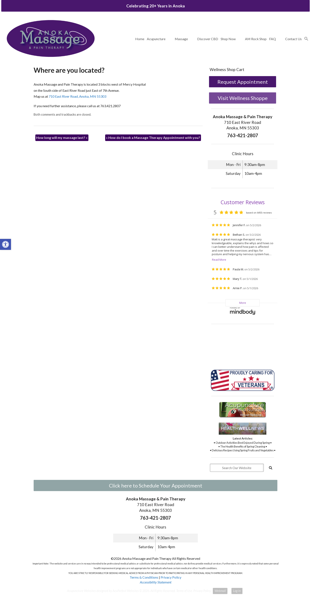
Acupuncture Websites (81, 591)
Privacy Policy (171, 577)
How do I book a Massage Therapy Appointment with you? (153, 138)
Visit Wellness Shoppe (243, 98)
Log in (237, 591)
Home (139, 39)
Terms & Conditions (144, 577)
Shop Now (228, 39)
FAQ (272, 39)
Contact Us (293, 39)
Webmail (220, 591)
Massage (181, 39)
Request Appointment (242, 82)
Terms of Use (184, 591)
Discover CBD (207, 39)
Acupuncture (156, 39)
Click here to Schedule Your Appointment (155, 485)
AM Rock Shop (256, 39)
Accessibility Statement (155, 582)
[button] (306, 39)
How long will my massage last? (62, 138)
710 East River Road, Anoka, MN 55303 (77, 96)
